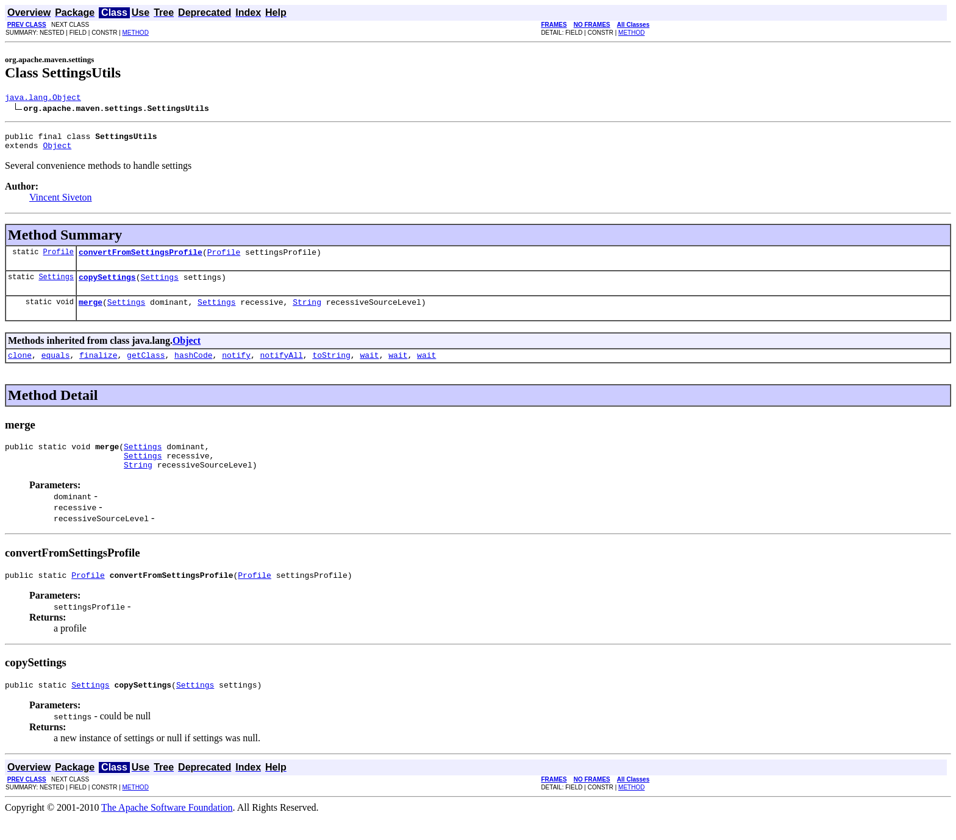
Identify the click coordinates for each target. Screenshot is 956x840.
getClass (146, 367)
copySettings (107, 285)
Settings (56, 285)
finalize (98, 367)
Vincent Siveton (60, 203)
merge (90, 312)
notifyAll (281, 367)
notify (236, 367)
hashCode (193, 367)
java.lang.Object (43, 98)
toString (331, 367)
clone (20, 367)
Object (57, 150)
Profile (58, 259)
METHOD (136, 32)
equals (55, 367)
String (307, 312)
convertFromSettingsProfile (140, 259)
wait (369, 367)
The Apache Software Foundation (167, 829)
